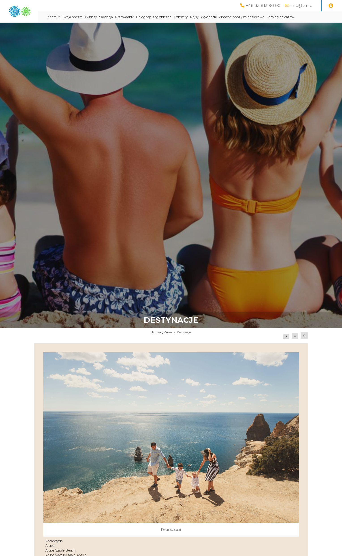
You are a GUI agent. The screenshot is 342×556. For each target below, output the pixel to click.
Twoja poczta (115, 17)
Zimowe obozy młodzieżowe (284, 17)
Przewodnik (167, 17)
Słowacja (148, 17)
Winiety (133, 17)
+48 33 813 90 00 (262, 5)
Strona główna (162, 343)
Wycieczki (251, 17)
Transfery (223, 17)
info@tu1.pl (302, 5)
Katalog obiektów (103, 28)
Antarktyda (54, 552)
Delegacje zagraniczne (196, 17)
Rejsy (237, 17)
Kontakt (96, 17)
